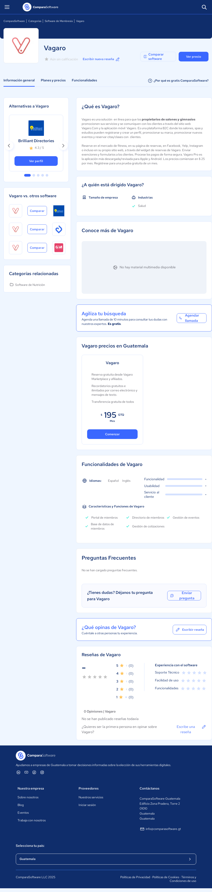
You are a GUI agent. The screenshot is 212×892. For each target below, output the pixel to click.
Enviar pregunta (182, 595)
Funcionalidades (84, 80)
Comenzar (112, 434)
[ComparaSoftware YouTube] (26, 772)
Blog (21, 805)
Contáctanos (149, 788)
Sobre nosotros (28, 797)
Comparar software (153, 56)
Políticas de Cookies (165, 877)
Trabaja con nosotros (32, 820)
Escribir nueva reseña (101, 59)
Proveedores (89, 788)
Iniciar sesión (87, 805)
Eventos (23, 813)
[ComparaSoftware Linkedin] (18, 772)
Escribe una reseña (192, 729)
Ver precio (193, 57)
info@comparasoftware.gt (160, 829)
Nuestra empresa (31, 788)
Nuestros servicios (91, 797)
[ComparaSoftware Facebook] (34, 772)
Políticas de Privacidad (135, 877)
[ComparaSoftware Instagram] (42, 772)
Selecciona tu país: (30, 846)
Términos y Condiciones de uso (183, 879)
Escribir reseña (189, 629)
